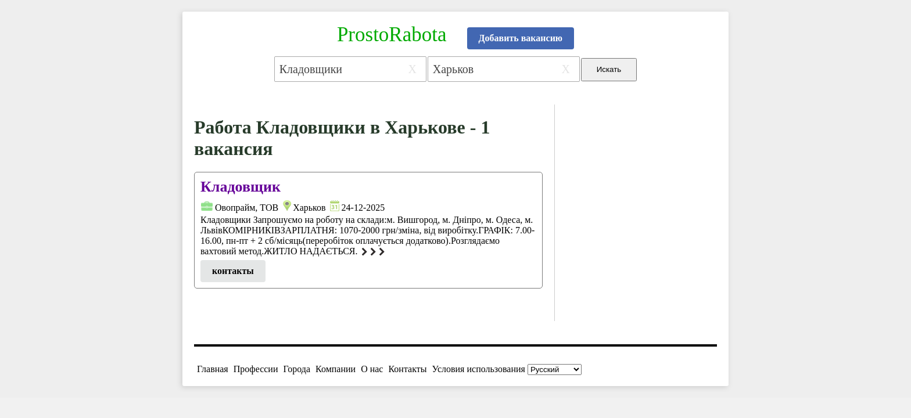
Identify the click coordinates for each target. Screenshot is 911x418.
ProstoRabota (392, 34)
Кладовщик (240, 186)
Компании (335, 369)
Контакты (407, 369)
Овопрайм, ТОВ (246, 207)
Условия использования (478, 369)
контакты (233, 271)
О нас (372, 369)
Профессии (256, 369)
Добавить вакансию (521, 38)
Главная (212, 369)
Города (296, 369)
